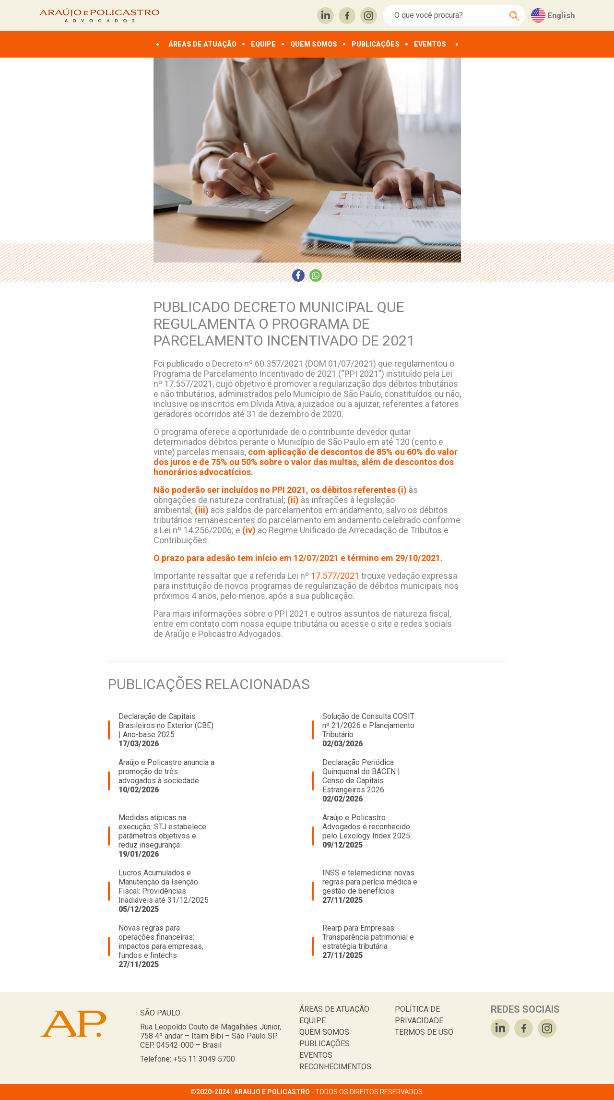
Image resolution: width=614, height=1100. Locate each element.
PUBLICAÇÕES (376, 44)
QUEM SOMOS (313, 44)
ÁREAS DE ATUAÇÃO (202, 44)
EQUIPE (263, 44)
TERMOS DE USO (424, 1032)
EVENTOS (430, 44)
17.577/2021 (335, 576)
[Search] (449, 15)
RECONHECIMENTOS (335, 1066)
